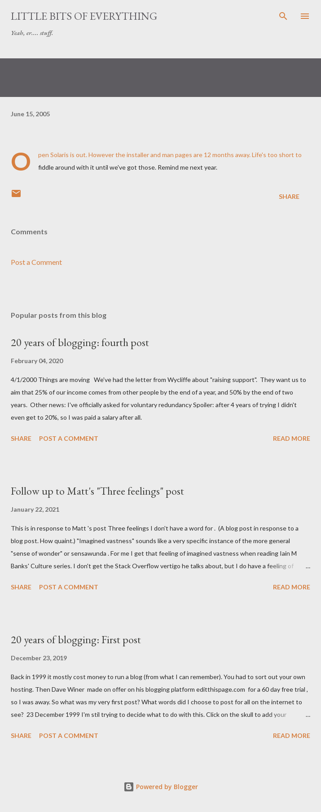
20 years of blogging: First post (76, 639)
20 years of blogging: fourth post (80, 342)
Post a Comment (36, 262)
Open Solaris (53, 154)
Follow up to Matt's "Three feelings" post (97, 491)
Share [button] (289, 196)
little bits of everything (84, 16)
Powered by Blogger (160, 786)
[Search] (283, 16)
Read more (291, 438)
